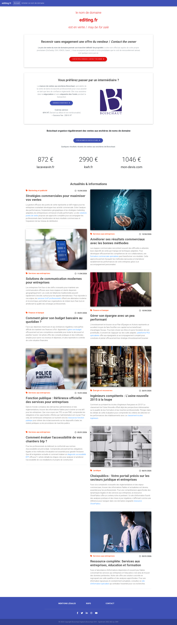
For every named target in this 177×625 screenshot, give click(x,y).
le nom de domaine (88, 12)
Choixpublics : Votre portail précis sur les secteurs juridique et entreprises (119, 478)
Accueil (17, 3)
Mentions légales (67, 603)
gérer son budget (74, 329)
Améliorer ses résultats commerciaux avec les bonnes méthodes (117, 241)
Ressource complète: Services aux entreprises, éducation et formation (115, 563)
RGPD (88, 603)
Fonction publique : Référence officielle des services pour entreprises (54, 400)
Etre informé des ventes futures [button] (88, 140)
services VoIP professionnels (49, 298)
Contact (110, 603)
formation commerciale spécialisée (104, 256)
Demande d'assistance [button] (61, 103)
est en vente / (89, 27)
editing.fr (88, 20)
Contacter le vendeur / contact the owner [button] (88, 59)
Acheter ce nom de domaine (32, 3)
